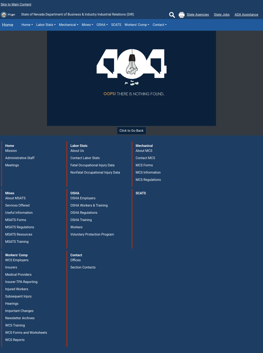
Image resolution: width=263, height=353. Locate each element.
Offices (75, 260)
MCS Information (148, 172)
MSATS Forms (15, 220)
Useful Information (19, 213)
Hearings (11, 304)
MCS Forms (144, 165)
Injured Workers (16, 289)
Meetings (12, 165)
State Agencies (198, 15)
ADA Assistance (246, 15)
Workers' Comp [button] (135, 25)
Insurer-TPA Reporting (21, 282)
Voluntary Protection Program (92, 234)
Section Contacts (83, 267)
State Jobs (222, 15)
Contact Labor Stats (85, 158)
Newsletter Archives (20, 318)
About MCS (144, 151)
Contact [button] (158, 25)
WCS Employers (17, 260)
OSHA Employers (82, 198)
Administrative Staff (19, 158)
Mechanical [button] (67, 25)
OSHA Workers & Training (89, 205)
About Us (77, 151)
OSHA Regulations (84, 213)
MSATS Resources (18, 234)
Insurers (11, 267)
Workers (76, 227)
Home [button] (26, 25)
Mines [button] (86, 25)
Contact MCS (145, 158)
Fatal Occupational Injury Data (92, 165)
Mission (11, 151)
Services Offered (17, 205)
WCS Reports (15, 340)
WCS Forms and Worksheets (26, 333)
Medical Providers (18, 275)
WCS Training (15, 325)
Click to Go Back (131, 131)
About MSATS (15, 198)
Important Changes (19, 311)
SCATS (116, 25)
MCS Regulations (148, 180)
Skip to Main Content (16, 4)
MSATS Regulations (19, 227)
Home (6, 24)
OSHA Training (81, 220)
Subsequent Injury (18, 296)
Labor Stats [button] (44, 25)
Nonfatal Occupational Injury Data (95, 172)
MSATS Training (17, 242)
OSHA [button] (101, 25)
